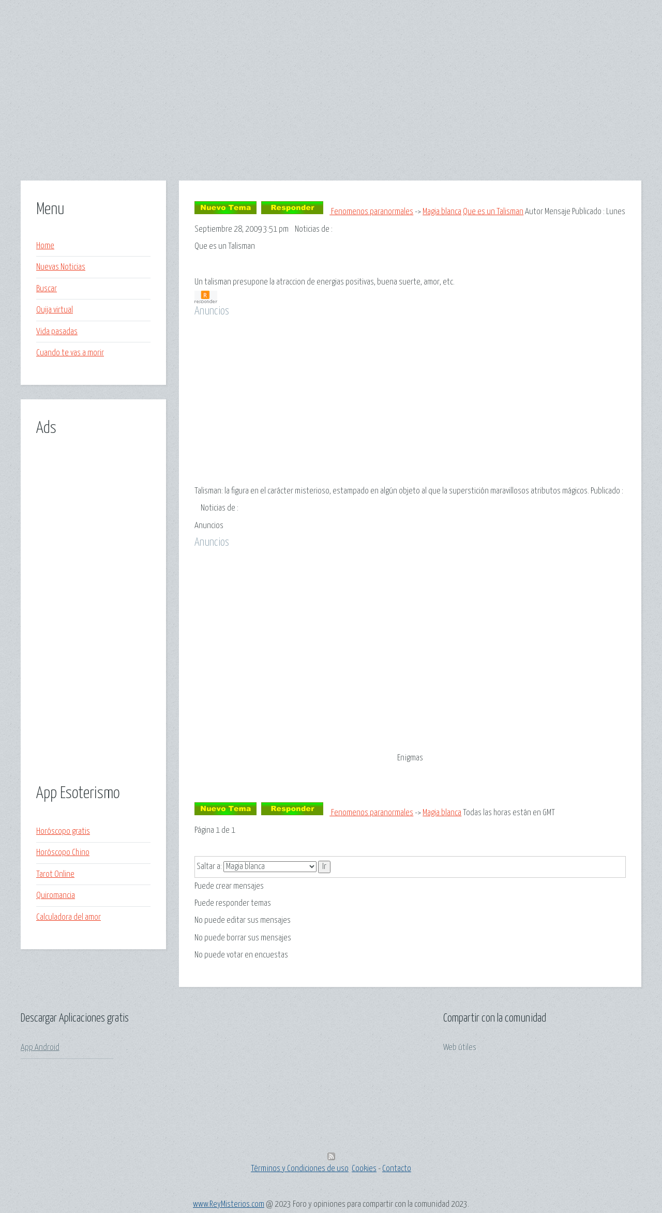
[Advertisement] (331, 108)
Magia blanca (442, 211)
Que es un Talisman (493, 211)
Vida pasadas (57, 331)
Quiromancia (55, 895)
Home (45, 246)
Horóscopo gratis (63, 831)
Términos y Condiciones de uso (300, 1168)
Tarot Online (55, 874)
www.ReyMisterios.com (228, 1204)
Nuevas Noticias (60, 267)
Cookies (364, 1168)
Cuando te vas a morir (70, 353)
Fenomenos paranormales (371, 211)
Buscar (46, 288)
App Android (40, 1047)
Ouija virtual (54, 310)
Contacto (396, 1168)
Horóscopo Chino (62, 852)
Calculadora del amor (68, 917)
